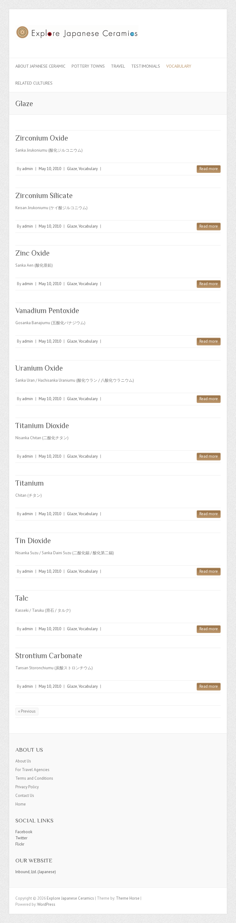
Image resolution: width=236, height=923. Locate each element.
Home (20, 804)
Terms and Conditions (34, 778)
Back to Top (227, 914)
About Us (23, 761)
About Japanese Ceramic (40, 66)
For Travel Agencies (32, 769)
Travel (118, 66)
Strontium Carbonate (48, 655)
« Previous (27, 711)
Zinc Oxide (32, 253)
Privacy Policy (27, 787)
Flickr (19, 844)
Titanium (29, 483)
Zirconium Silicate (44, 195)
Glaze (72, 168)
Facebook (23, 831)
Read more (208, 168)
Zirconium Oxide (41, 138)
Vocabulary (178, 66)
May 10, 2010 (50, 168)
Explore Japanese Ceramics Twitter (196, 31)
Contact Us (24, 795)
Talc (21, 598)
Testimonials (145, 66)
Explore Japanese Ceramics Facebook (186, 31)
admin (27, 168)
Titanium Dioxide (42, 425)
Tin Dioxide (33, 540)
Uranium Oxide (39, 368)
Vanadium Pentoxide (47, 310)
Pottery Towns (88, 66)
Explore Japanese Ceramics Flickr (205, 31)
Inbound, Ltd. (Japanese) (35, 871)
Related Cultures (34, 83)
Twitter (21, 838)
